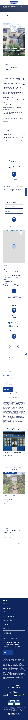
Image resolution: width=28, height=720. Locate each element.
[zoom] (14, 55)
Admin (7, 710)
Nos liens (10, 710)
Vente (17, 6)
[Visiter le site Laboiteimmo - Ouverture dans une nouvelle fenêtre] (14, 715)
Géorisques (5, 121)
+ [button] (20, 232)
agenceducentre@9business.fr (9, 457)
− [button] (20, 234)
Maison (4, 7)
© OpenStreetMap (19, 230)
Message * (7, 375)
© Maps (12, 230)
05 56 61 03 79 (14, 397)
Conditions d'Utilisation (14, 421)
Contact (26, 192)
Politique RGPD (16, 710)
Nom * (5, 351)
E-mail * (6, 363)
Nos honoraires (7, 709)
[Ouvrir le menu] (23, 2)
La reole (21, 6)
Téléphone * (7, 369)
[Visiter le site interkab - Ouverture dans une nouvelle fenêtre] (18, 695)
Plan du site (13, 709)
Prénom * (6, 357)
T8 (7, 7)
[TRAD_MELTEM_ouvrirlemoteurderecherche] (4, 2)
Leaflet (8, 230)
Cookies (20, 710)
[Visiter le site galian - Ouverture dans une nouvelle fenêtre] (7, 695)
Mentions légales (20, 709)
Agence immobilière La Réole (9, 6)
